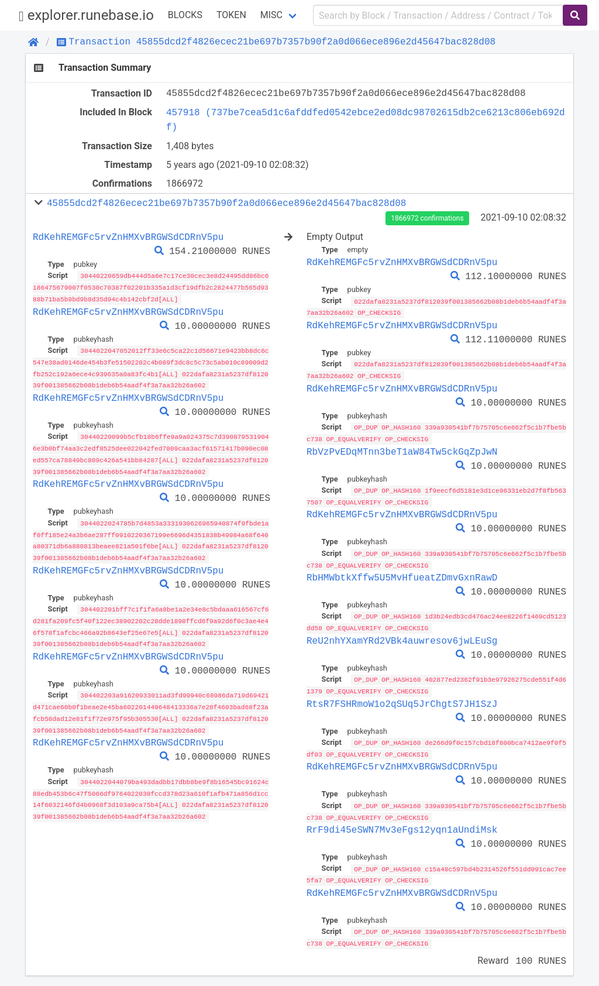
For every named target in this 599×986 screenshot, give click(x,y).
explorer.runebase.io (86, 15)
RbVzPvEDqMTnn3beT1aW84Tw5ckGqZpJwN (402, 449)
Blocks (185, 14)
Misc (271, 14)
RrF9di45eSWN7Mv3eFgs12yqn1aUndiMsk (402, 823)
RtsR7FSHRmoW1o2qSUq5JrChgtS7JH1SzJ (402, 698)
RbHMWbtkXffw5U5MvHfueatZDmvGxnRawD (402, 574)
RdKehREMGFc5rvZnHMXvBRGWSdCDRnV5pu (128, 237)
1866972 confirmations (427, 218)
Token (231, 14)
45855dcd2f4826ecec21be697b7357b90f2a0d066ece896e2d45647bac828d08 (226, 203)
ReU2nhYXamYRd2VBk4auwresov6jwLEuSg (402, 636)
